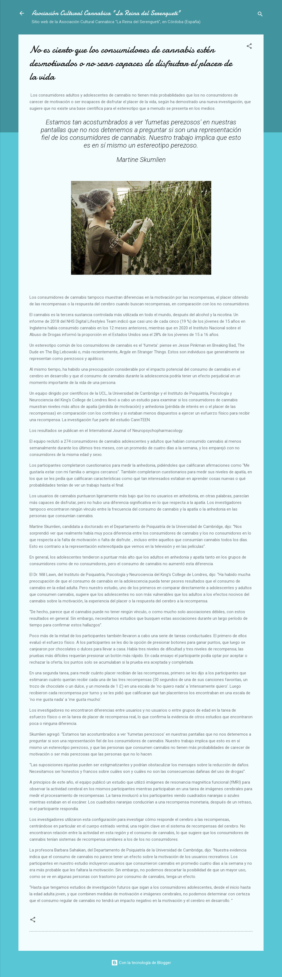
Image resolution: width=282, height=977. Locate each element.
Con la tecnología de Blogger (141, 962)
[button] (249, 47)
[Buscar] (260, 15)
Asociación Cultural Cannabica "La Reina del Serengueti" (106, 13)
